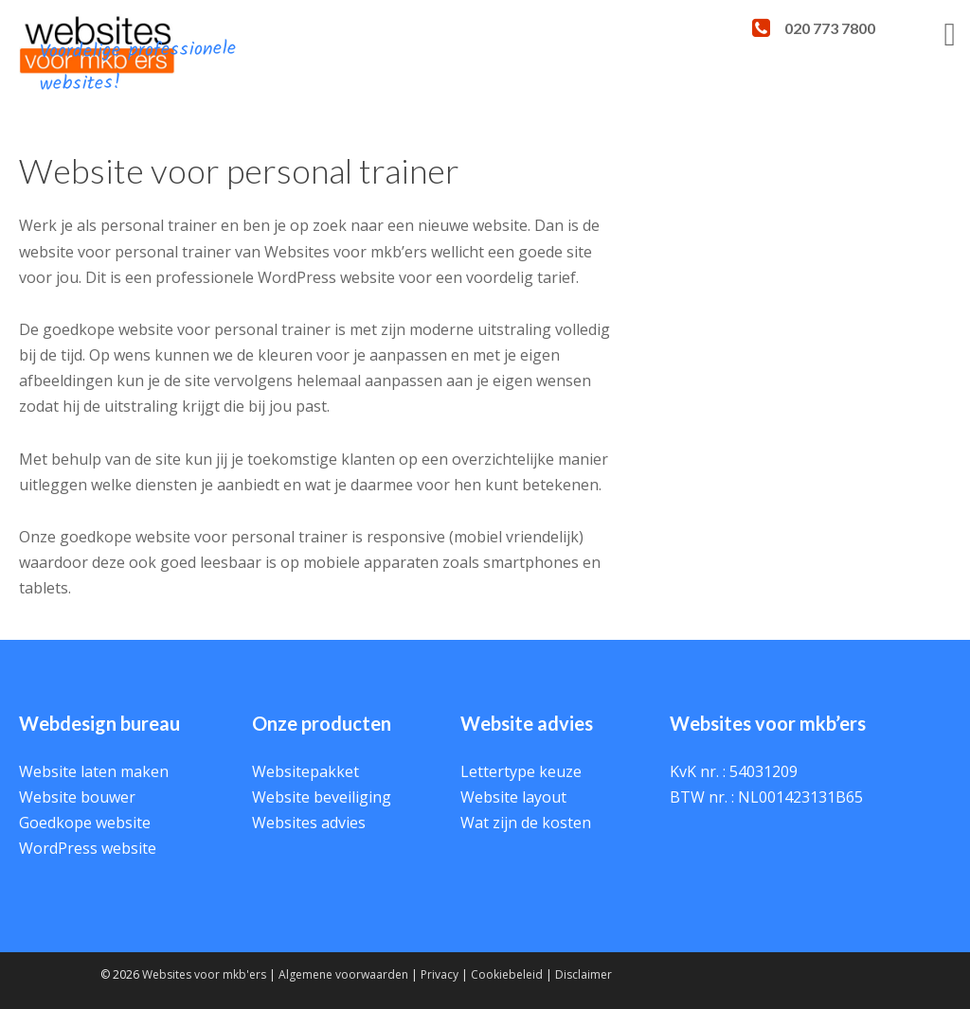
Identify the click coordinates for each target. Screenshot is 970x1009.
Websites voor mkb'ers (204, 974)
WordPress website (87, 848)
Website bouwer (77, 797)
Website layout (513, 797)
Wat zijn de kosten (525, 822)
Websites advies (309, 822)
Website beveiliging (321, 797)
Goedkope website (85, 822)
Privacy (439, 974)
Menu (922, 55)
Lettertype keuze (521, 771)
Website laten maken (94, 771)
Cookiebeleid (507, 974)
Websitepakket (305, 771)
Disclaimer (583, 974)
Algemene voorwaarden (343, 974)
